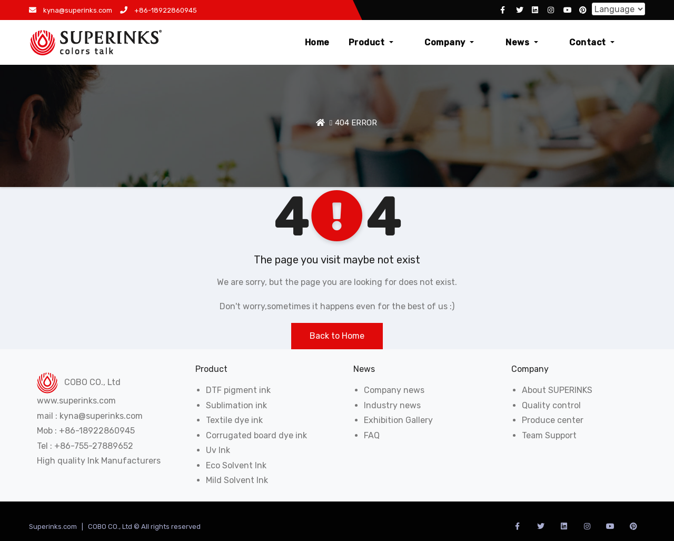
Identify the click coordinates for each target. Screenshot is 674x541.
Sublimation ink (236, 405)
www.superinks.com (76, 401)
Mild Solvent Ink (237, 480)
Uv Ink (218, 450)
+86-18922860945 (158, 10)
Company (486, 42)
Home (366, 42)
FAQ (372, 435)
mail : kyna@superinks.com (90, 416)
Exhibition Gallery (398, 420)
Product (420, 42)
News (546, 42)
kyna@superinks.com (70, 10)
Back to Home (337, 336)
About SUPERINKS (557, 390)
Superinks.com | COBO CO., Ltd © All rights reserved (115, 526)
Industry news (392, 405)
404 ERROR (356, 122)
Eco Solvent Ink (236, 465)
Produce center (552, 420)
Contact (604, 42)
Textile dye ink (234, 420)
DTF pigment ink (238, 390)
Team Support (549, 435)
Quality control (551, 405)
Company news (394, 390)
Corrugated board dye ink (256, 435)
